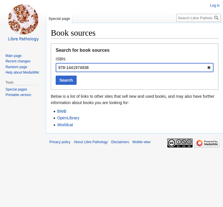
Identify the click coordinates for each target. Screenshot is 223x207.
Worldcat (65, 124)
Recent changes (17, 61)
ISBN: (61, 59)
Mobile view (141, 142)
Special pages (16, 89)
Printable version (18, 95)
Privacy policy (59, 142)
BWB (61, 111)
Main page (13, 56)
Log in (215, 5)
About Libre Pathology (91, 142)
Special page (59, 18)
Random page (16, 67)
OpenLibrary (68, 118)
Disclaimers (120, 142)
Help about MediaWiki (22, 72)
